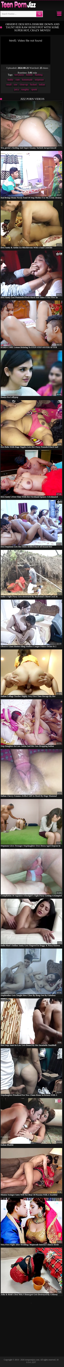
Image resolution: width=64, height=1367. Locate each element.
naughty (25, 89)
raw (15, 84)
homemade (27, 79)
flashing (38, 75)
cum (18, 79)
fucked (33, 84)
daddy (10, 79)
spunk (34, 89)
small (8, 84)
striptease (39, 79)
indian (42, 84)
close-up (24, 84)
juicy (16, 89)
